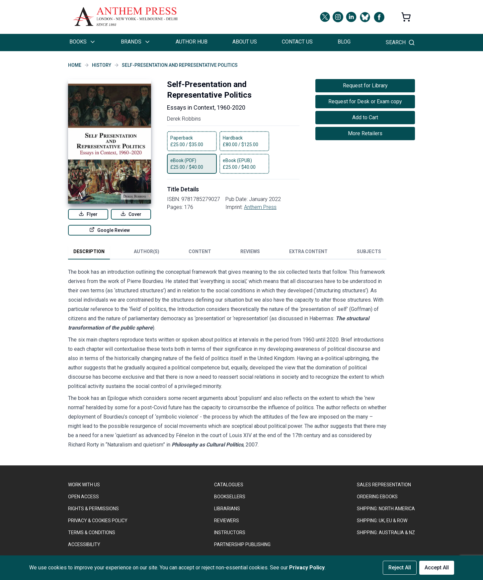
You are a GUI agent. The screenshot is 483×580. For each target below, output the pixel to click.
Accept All (437, 567)
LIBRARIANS (227, 508)
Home (74, 65)
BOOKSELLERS (229, 496)
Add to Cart (365, 117)
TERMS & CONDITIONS (91, 532)
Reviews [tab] (250, 251)
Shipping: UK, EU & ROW (382, 520)
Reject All (399, 567)
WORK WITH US (84, 484)
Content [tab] (200, 251)
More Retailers (365, 133)
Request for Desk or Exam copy (365, 101)
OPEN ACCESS (83, 496)
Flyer (88, 214)
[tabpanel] (227, 359)
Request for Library (365, 85)
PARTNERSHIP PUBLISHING (242, 544)
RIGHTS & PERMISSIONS (93, 508)
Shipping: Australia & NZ (386, 532)
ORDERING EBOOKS (377, 496)
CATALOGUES (228, 484)
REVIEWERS (226, 520)
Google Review (109, 230)
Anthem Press (260, 207)
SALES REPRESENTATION (384, 484)
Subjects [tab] (369, 251)
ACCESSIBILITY (84, 544)
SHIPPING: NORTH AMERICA (386, 508)
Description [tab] (89, 251)
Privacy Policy (307, 567)
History (101, 65)
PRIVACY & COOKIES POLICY (97, 520)
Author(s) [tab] (146, 251)
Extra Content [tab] (308, 251)
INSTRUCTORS (229, 532)
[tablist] (227, 252)
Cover (131, 214)
